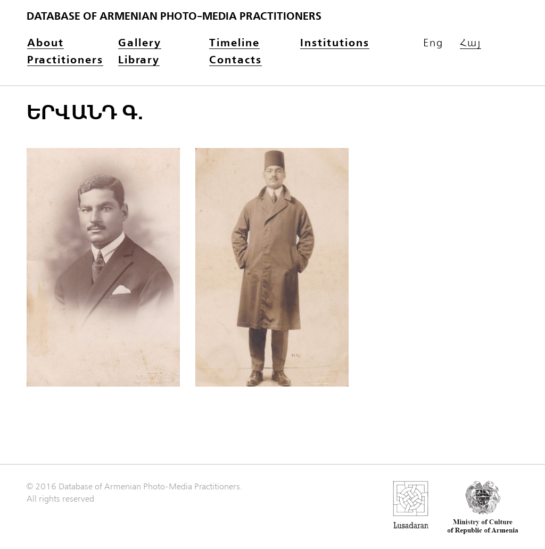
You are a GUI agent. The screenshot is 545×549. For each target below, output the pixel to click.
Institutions (334, 43)
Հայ (470, 43)
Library (139, 60)
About (45, 43)
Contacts (235, 60)
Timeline (234, 43)
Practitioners (65, 60)
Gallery (139, 43)
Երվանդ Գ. (85, 113)
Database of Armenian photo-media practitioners (174, 16)
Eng (433, 43)
